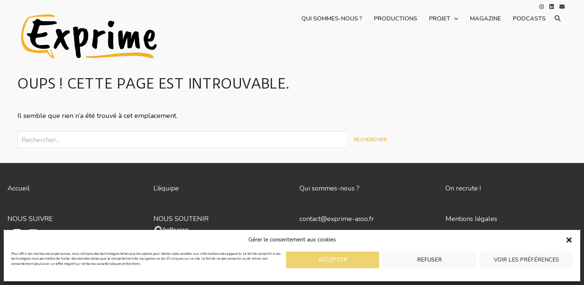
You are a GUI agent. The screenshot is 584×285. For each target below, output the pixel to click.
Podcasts (529, 19)
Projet (439, 19)
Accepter (332, 259)
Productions (395, 19)
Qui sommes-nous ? (331, 19)
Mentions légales (471, 218)
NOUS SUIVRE (30, 218)
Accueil (18, 188)
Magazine (485, 19)
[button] (569, 239)
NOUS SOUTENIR (181, 218)
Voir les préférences (526, 259)
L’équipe (166, 188)
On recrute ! (463, 188)
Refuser (429, 259)
